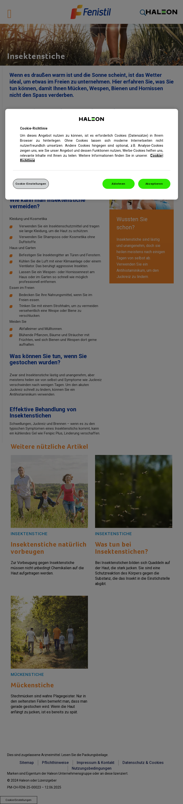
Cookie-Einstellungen (30, 183)
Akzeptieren (154, 183)
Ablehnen (118, 183)
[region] (91, 154)
